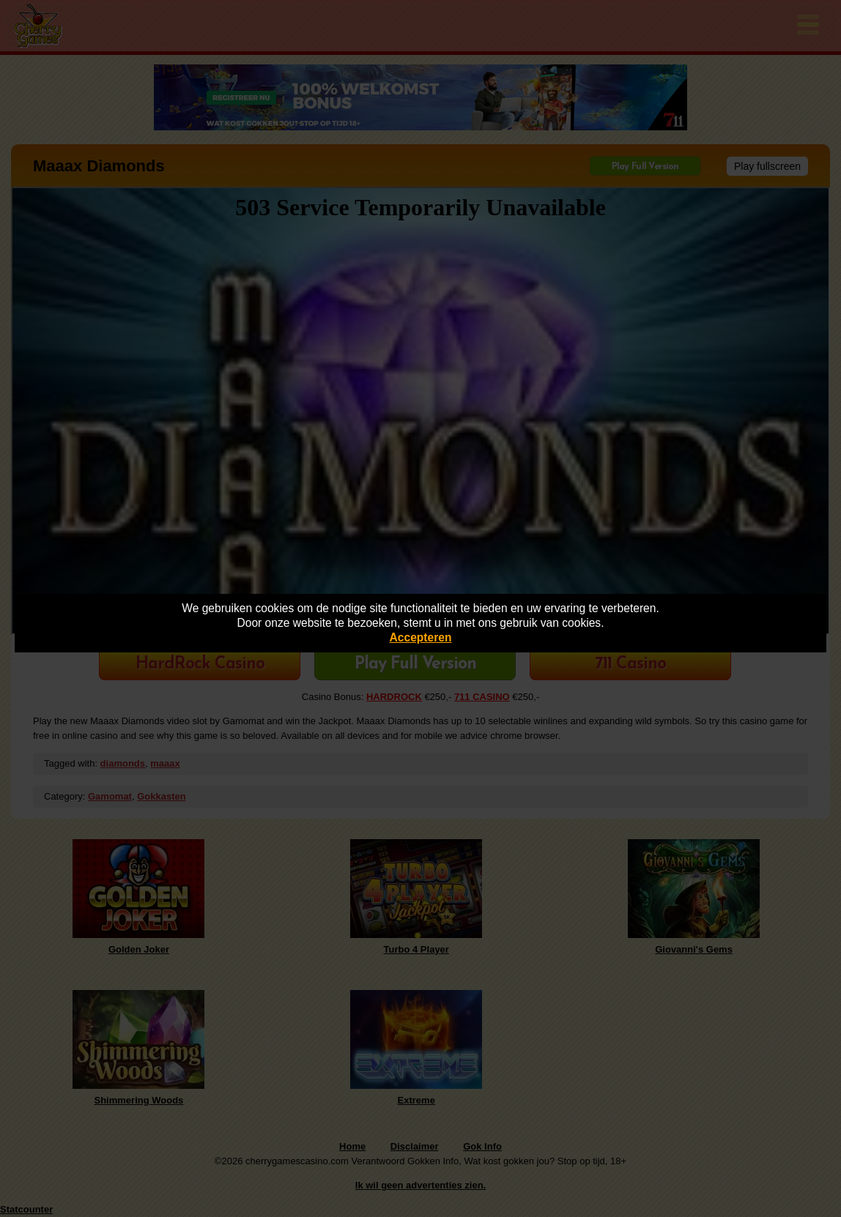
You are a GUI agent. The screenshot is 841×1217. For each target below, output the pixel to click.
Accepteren (421, 637)
